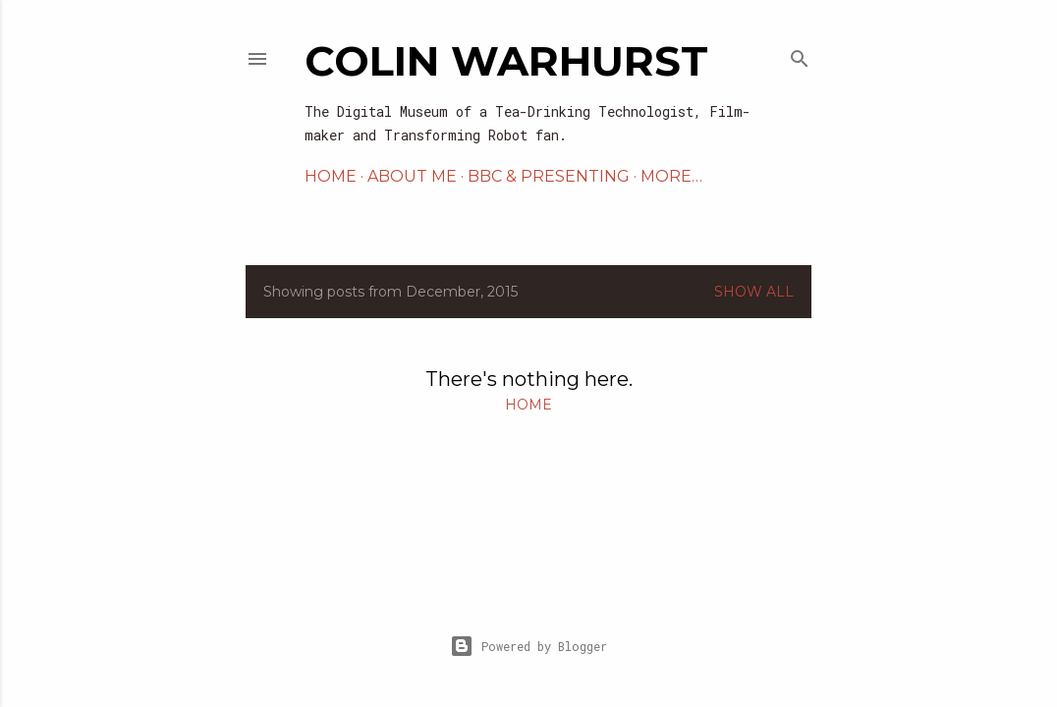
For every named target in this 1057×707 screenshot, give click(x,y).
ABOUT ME (412, 176)
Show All (754, 291)
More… (671, 176)
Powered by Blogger (528, 646)
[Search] (799, 54)
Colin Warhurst (506, 60)
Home (331, 176)
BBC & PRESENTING (549, 176)
